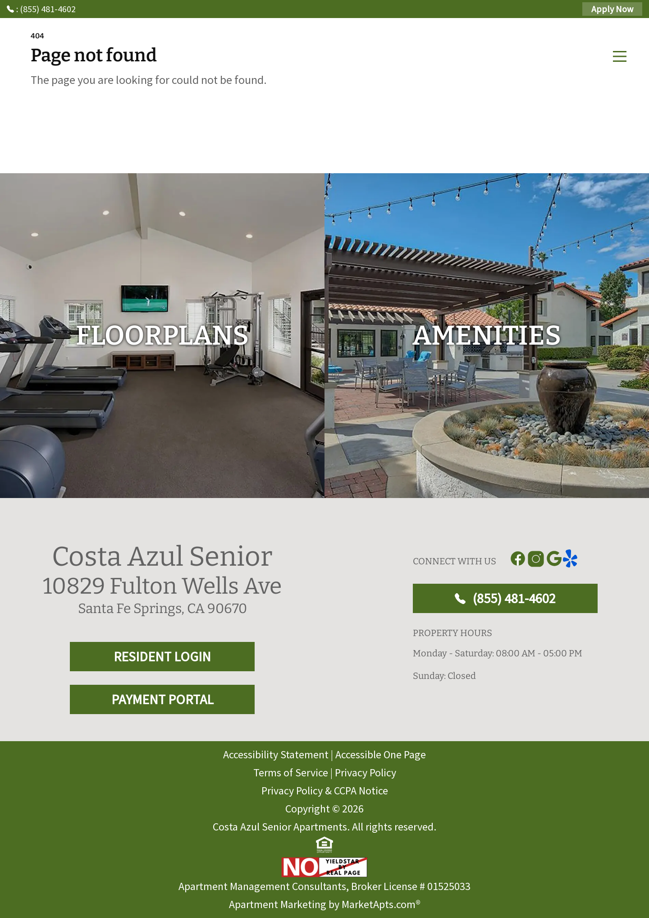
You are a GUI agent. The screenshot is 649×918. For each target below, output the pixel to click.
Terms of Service (290, 773)
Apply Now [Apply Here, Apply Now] (612, 8)
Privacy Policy (365, 773)
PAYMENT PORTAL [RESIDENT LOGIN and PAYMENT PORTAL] (162, 699)
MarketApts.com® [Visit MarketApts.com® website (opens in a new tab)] (381, 904)
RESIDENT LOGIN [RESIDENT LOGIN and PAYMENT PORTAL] (162, 656)
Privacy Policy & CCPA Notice (324, 791)
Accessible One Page (380, 754)
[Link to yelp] (572, 559)
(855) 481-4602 (505, 598)
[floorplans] (162, 335)
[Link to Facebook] (518, 559)
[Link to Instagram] (536, 559)
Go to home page (111, 124)
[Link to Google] (554, 559)
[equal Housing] (324, 845)
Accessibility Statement (276, 754)
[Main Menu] (619, 56)
